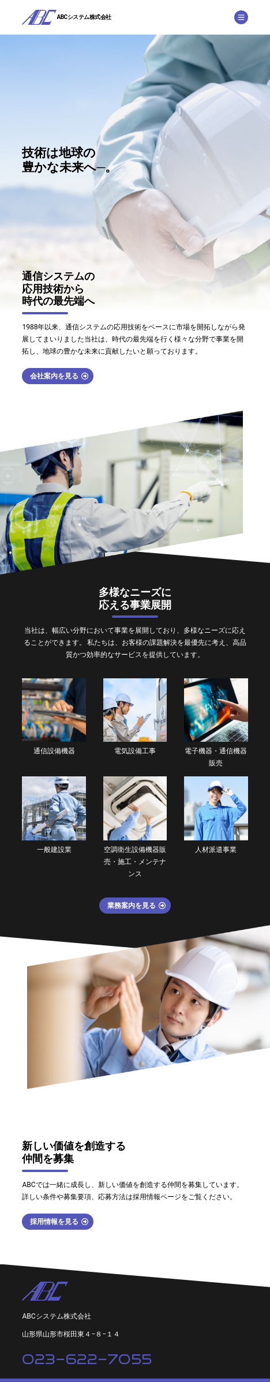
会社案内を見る (54, 376)
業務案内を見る (131, 906)
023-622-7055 (87, 1359)
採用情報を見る (54, 1222)
